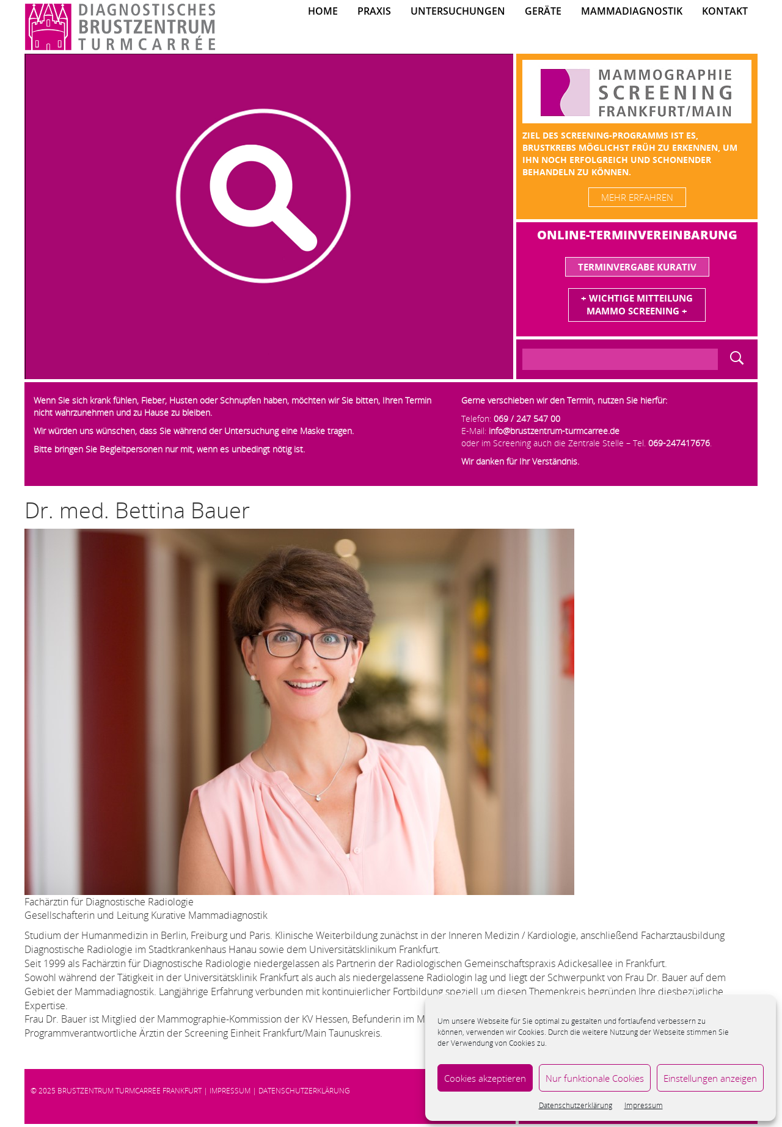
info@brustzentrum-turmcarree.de (554, 431)
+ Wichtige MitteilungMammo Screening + (637, 304)
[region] (268, 216)
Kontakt (725, 11)
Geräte (543, 11)
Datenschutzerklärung (575, 1105)
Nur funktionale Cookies (595, 1078)
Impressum (643, 1105)
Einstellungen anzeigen (710, 1078)
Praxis (374, 11)
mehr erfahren (637, 197)
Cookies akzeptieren (485, 1078)
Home (323, 11)
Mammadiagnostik (631, 11)
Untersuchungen (458, 11)
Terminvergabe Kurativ (637, 267)
